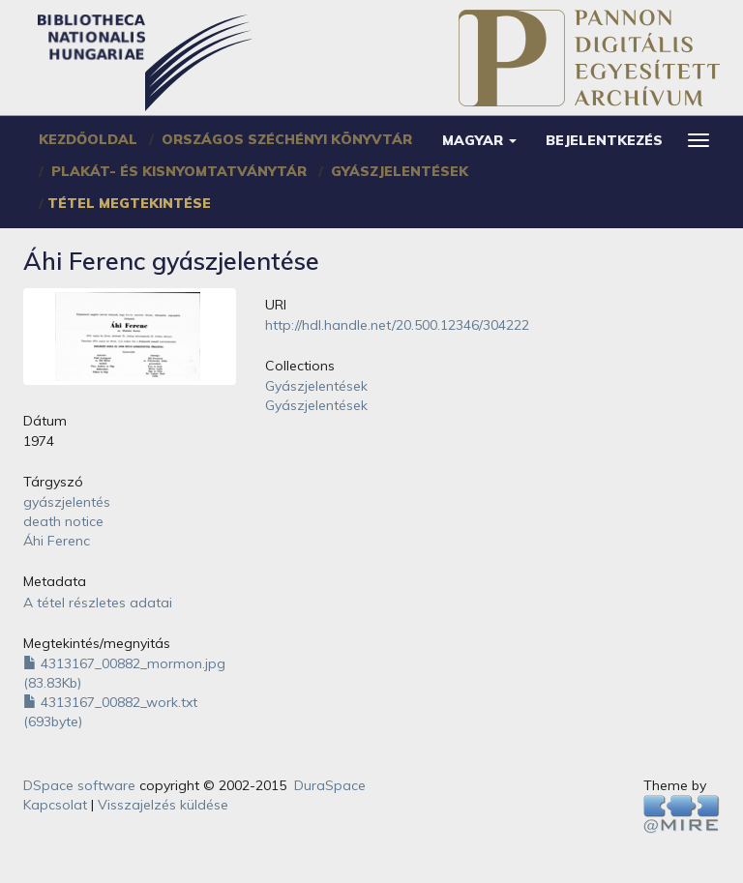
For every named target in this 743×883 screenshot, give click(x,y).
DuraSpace (330, 785)
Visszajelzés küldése (163, 804)
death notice (63, 521)
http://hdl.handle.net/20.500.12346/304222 (397, 325)
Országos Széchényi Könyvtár (287, 139)
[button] (479, 140)
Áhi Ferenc (56, 540)
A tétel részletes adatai (97, 602)
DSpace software (79, 785)
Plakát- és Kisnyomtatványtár (179, 171)
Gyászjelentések (399, 171)
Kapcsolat (55, 804)
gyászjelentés (66, 502)
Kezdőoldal (88, 139)
